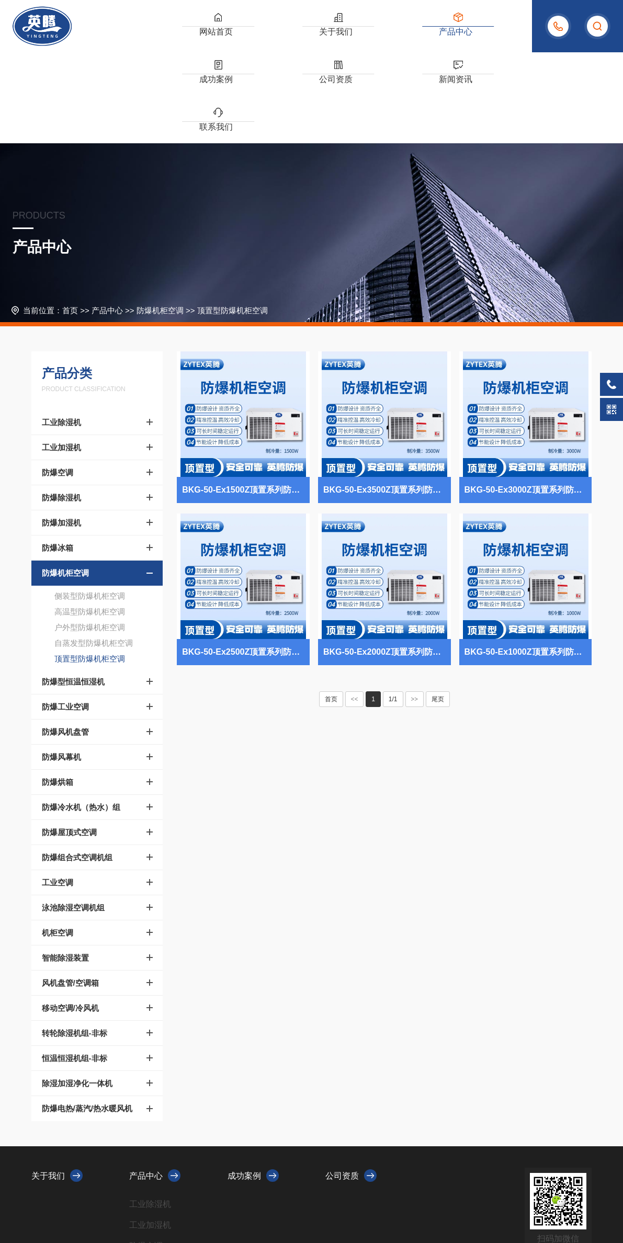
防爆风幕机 (61, 666)
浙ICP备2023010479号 (202, 1203)
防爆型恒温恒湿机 (73, 590)
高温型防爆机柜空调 (89, 520)
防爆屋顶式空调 (69, 741)
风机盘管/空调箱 (70, 891)
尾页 (438, 608)
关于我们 (236, 36)
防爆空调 (57, 381)
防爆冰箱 (57, 456)
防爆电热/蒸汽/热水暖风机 (87, 1017)
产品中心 (287, 36)
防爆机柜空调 (160, 219)
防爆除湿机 (61, 406)
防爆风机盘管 (65, 640)
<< (354, 608)
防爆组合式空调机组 (77, 766)
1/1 (393, 608)
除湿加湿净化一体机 (77, 992)
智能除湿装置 (65, 866)
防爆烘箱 (57, 691)
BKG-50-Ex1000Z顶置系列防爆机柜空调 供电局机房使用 (528, 560)
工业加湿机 (61, 356)
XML (250, 1203)
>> (414, 608)
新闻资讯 (442, 36)
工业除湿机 (61, 331)
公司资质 (390, 36)
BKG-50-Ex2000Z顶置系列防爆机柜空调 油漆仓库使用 (387, 560)
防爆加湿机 (61, 431)
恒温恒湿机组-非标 (74, 967)
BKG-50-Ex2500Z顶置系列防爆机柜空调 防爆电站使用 (246, 560)
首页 (70, 219)
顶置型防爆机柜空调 (232, 219)
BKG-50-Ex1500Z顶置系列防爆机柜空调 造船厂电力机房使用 (246, 398)
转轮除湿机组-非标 (74, 942)
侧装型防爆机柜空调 (89, 504)
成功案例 (339, 36)
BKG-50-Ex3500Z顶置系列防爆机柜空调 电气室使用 (387, 398)
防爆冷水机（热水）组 (81, 716)
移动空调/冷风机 (70, 917)
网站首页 (184, 36)
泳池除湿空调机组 (73, 816)
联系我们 (494, 36)
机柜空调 (57, 841)
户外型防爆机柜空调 (89, 536)
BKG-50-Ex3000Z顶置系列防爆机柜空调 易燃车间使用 (528, 398)
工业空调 (57, 791)
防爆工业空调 (65, 615)
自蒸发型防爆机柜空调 (93, 552)
